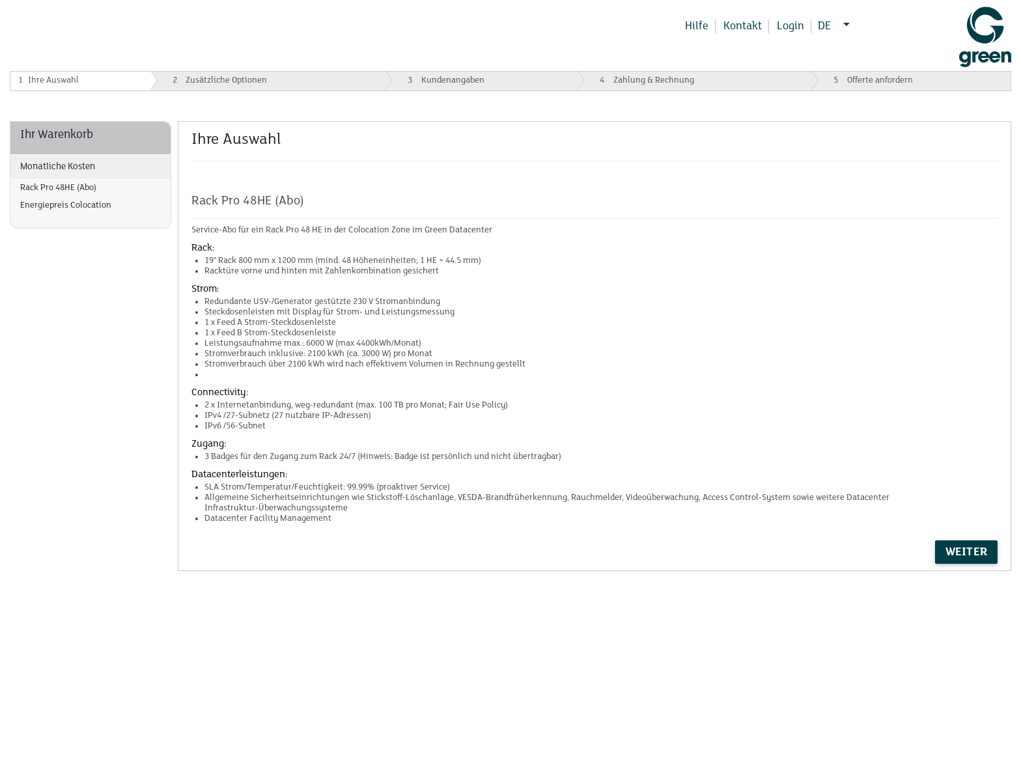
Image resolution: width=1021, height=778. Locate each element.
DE (829, 26)
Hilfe (696, 26)
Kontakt (742, 26)
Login (790, 26)
